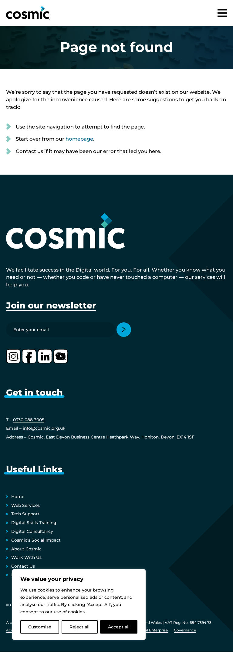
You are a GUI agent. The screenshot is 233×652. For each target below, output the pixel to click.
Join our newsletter (51, 305)
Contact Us (23, 566)
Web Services (25, 505)
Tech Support (25, 513)
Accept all (119, 627)
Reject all (79, 627)
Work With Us (26, 557)
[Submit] (123, 329)
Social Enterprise (152, 630)
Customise (39, 627)
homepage (79, 139)
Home (17, 496)
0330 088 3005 (28, 419)
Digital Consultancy (32, 531)
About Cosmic (26, 548)
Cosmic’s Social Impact (36, 540)
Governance (185, 630)
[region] (79, 604)
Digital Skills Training (33, 522)
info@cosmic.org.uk (44, 428)
